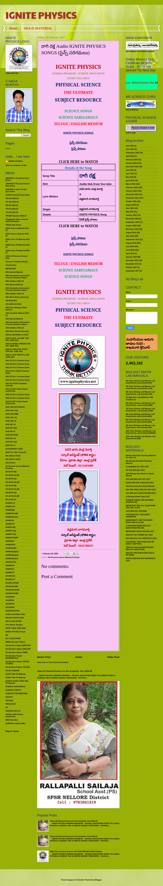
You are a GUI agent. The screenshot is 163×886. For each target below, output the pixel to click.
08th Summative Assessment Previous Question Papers (18, 277)
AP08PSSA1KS (12, 517)
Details (47, 214)
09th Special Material (14, 285)
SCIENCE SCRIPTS (13, 690)
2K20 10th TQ (11, 417)
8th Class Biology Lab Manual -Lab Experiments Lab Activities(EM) (140, 415)
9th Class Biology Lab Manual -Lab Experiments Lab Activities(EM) (140, 421)
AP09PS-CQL (11, 531)
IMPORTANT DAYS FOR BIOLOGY (140, 531)
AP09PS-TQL (11, 534)
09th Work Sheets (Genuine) (17, 297)
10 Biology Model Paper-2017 (138, 496)
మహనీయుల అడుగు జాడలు (15, 723)
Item (45, 184)
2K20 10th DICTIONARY (15, 407)
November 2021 (132, 198)
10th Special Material (14, 319)
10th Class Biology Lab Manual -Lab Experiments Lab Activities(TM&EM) (141, 432)
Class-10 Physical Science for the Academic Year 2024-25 (73, 836)
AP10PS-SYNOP (12, 583)
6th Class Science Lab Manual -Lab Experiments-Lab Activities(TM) (140, 382)
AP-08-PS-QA (11, 479)
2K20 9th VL (11, 445)
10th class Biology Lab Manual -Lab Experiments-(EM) (140, 437)
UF (7, 707)
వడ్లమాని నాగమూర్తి (89, 209)
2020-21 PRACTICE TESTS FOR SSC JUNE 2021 (17, 350)
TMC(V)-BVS (11, 704)
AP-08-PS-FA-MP (12, 475)
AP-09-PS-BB (11, 486)
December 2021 (132, 194)
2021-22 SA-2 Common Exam (18, 380)
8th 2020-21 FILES (13, 456)
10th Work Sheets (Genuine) (17, 331)
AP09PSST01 (11, 562)
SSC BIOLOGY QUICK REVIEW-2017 (141, 493)
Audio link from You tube (95, 184)
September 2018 (132, 239)
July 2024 (130, 146)
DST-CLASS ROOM (13, 621)
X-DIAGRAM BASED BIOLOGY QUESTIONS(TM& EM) (138, 527)
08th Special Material (14, 272)
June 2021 (130, 208)
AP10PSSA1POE (12, 590)
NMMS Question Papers (15, 642)
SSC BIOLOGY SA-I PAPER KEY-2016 (141, 538)
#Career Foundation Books (17, 262)
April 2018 (130, 253)
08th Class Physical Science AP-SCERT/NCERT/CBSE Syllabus (76, 851)
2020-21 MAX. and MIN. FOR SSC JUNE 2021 (17, 339)
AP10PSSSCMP (12, 593)
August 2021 (131, 205)
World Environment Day (139, 82)
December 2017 (132, 260)
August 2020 (131, 226)
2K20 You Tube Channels (16, 452)
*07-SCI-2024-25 (12, 202)
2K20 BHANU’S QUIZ (14, 449)
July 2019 (130, 236)
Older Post (113, 657)
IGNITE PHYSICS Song (93, 214)
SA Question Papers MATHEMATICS (14, 657)
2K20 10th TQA (12, 410)
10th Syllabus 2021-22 (15, 328)
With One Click (12, 720)
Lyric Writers (50, 196)
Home (13, 28)
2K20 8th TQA (11, 428)
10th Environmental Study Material (140, 486)
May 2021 (130, 212)
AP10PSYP (10, 604)
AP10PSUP (10, 597)
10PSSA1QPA (11, 301)
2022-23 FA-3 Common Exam (17, 394)
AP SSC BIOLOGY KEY (135, 470)
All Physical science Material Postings (63, 557)
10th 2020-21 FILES (14, 304)
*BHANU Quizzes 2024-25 (16, 216)
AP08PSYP (10, 524)
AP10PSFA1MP (12, 586)
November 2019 (132, 229)
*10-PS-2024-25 (12, 212)
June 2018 (130, 250)
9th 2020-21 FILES (13, 459)
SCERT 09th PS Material (15, 674)
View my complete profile (16, 165)
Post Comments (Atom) (58, 662)
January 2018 (131, 257)
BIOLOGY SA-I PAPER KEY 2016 (139, 535)
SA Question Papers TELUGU (18, 667)
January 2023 (131, 163)
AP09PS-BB (10, 527)
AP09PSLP (10, 541)
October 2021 (131, 201)
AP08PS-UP (10, 506)
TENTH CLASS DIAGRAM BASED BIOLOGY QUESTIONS (140, 548)
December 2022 (132, 167)
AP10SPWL (10, 607)
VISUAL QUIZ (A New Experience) (14, 715)
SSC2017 (9, 697)
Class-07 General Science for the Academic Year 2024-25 (64, 671)
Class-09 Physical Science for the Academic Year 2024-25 (73, 821)
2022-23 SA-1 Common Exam (18, 398)
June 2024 (130, 149)
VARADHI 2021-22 (13, 711)
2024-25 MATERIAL (38, 28)
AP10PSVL (10, 600)
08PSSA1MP (11, 269)
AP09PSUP (10, 565)
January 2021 (131, 215)
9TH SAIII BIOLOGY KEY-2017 (138, 479)
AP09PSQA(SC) (12, 555)
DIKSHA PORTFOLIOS (15, 618)
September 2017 (132, 271)
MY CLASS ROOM (13, 638)
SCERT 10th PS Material (15, 677)
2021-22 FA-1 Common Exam (17, 360)
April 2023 (130, 156)
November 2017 (132, 264)
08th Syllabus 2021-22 (15, 281)
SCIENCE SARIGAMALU (16, 686)
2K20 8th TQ (11, 424)
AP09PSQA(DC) (12, 552)
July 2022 (130, 170)
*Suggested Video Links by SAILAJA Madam (17, 220)
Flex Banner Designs (14, 625)
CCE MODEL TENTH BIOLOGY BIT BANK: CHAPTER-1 (140, 543)
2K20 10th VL (11, 421)
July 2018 (130, 246)
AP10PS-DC (10, 576)
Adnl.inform (10, 463)
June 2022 (130, 173)
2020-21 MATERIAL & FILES (17, 335)
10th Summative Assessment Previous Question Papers (18, 323)
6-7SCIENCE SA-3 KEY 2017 (137, 467)
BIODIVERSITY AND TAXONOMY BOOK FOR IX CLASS (139, 521)
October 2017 (131, 267)
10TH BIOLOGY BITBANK (136, 511)
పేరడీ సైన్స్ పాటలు (88, 219)
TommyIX (80, 880)
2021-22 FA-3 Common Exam (17, 367)
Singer (47, 209)
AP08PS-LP (10, 503)
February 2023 (132, 160)
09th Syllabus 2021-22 (15, 294)
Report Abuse (12, 731)
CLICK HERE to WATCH (78, 161)
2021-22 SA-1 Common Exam (18, 376)
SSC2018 (9, 700)
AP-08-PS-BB (11, 472)
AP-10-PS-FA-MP (12, 496)
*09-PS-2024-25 (12, 209)
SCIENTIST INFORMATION (16, 693)
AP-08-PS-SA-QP (12, 482)
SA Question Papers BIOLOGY (18, 645)
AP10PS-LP (10, 579)
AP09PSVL (10, 569)
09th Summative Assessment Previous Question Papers (18, 289)
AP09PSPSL (11, 545)
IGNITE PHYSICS (41, 15)
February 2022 (132, 187)
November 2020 (132, 219)
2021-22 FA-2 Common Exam (17, 364)
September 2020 (132, 222)
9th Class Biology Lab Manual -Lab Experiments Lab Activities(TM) (140, 426)
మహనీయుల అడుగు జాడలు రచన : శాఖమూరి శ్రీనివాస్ (140, 337)
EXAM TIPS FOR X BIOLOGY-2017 (140, 483)
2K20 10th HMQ (12, 414)
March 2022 (130, 184)
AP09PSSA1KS (12, 559)
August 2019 (131, 232)
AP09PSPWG (11, 548)
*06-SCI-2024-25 (12, 198)
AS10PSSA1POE (12, 611)
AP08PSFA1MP (12, 513)
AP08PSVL (10, 520)
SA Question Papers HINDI (17, 652)
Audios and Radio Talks (15, 614)
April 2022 (130, 180)
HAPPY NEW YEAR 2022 (16, 628)
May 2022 (130, 177)
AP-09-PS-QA (11, 493)
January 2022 (131, 191)
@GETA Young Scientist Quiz (18, 195)
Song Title (49, 176)
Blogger (98, 880)
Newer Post (43, 657)
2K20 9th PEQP (12, 435)
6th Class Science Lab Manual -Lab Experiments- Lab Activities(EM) (140, 404)
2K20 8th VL (11, 431)
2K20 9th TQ (11, 438)
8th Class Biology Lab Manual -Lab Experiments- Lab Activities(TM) (140, 393)
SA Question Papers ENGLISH (18, 649)
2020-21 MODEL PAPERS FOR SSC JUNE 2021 (18, 345)
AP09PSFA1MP (12, 538)
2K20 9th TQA (11, 442)
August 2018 (131, 243)
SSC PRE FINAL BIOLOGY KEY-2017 (141, 490)
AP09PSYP (10, 572)
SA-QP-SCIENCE (12, 670)
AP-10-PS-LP (11, 500)
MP (7, 635)
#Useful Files (11, 265)
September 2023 (132, 153)
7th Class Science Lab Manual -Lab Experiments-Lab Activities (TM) (140, 387)
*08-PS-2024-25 (12, 205)
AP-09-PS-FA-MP (12, 489)
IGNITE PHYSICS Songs (15, 632)
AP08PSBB (10, 510)
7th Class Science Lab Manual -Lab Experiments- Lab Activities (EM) (140, 410)
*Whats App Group (13, 225)
